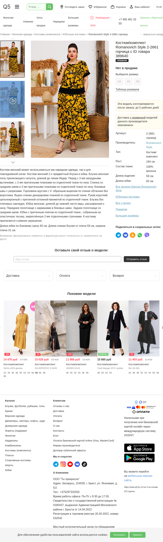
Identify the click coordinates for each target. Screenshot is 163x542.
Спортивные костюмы (18, 460)
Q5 (7, 6)
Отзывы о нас (61, 406)
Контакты (58, 430)
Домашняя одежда (16, 425)
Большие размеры (73, 21)
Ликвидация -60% (100, 21)
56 (128, 81)
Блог (56, 435)
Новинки (28, 21)
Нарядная (59, 21)
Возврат (58, 420)
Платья (9, 455)
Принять (137, 535)
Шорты (9, 465)
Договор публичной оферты (69, 450)
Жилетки (10, 435)
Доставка (58, 411)
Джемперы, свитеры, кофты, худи (25, 420)
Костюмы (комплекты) (18, 450)
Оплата (57, 415)
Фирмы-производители (66, 445)
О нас (56, 425)
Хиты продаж (41, 21)
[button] (13, 39)
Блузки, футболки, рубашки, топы (25, 406)
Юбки (8, 470)
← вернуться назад (151, 34)
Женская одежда (8, 21)
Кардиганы (11, 440)
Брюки (9, 411)
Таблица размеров (127, 89)
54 (119, 81)
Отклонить (119, 535)
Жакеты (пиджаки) (16, 430)
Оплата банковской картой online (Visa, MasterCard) (83, 440)
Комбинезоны (13, 445)
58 (137, 81)
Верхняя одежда (15, 415)
